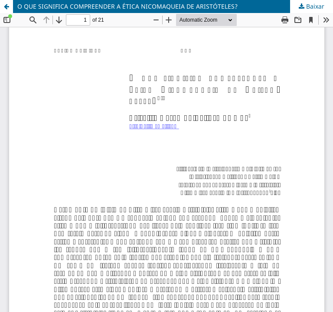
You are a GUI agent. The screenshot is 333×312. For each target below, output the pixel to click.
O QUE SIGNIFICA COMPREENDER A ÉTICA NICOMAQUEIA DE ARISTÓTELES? (127, 6)
